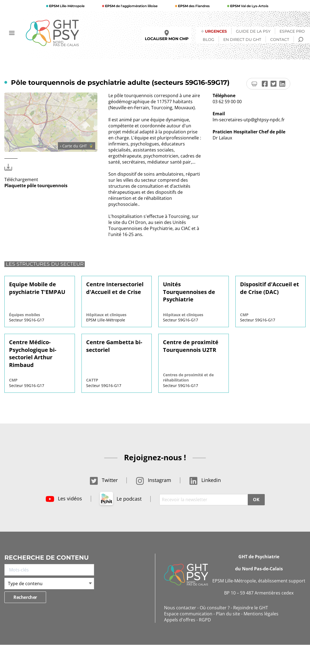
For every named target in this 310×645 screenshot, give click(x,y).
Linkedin (205, 480)
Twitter (103, 480)
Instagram (153, 480)
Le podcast (121, 498)
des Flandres (193, 6)
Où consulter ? (215, 608)
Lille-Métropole (66, 6)
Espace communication (188, 614)
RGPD (205, 620)
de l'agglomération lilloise (130, 6)
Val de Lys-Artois (248, 6)
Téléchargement (35, 179)
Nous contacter (180, 608)
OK (256, 500)
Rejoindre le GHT (250, 608)
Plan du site (228, 614)
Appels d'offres (179, 620)
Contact (279, 39)
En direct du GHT (242, 39)
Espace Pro (292, 31)
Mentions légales (261, 614)
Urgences (216, 31)
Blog (208, 39)
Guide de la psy (253, 31)
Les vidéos (64, 498)
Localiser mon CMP (166, 35)
